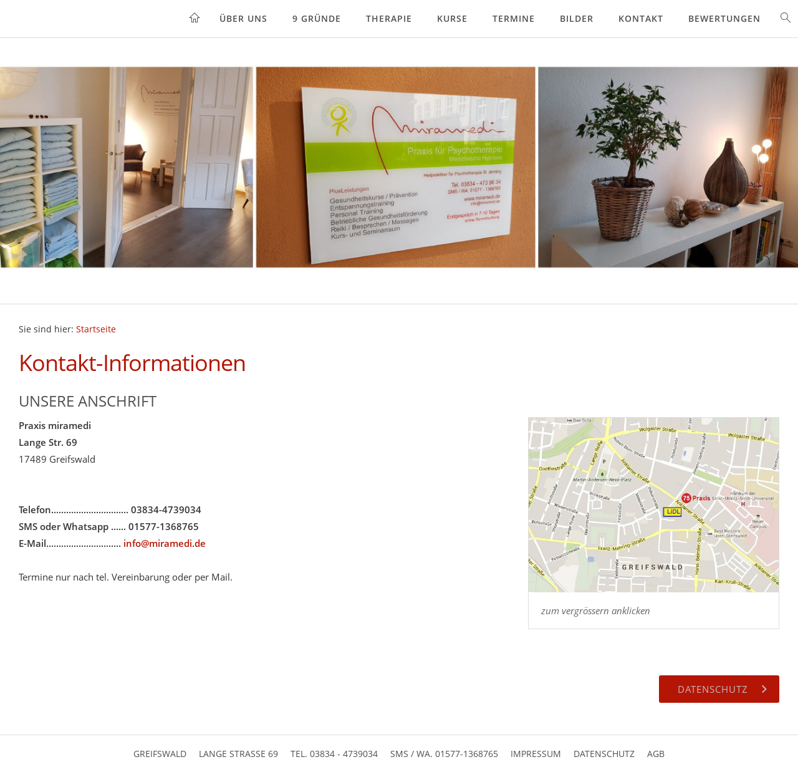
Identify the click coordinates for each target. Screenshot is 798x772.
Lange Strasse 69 (238, 754)
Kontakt (640, 18)
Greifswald (159, 754)
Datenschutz (604, 754)
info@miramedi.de (164, 543)
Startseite (96, 329)
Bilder (577, 18)
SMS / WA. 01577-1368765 (444, 754)
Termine (514, 18)
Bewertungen (724, 18)
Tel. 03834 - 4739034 (334, 754)
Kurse (452, 18)
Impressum (536, 754)
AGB (656, 754)
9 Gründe (316, 18)
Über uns (243, 18)
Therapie (389, 18)
